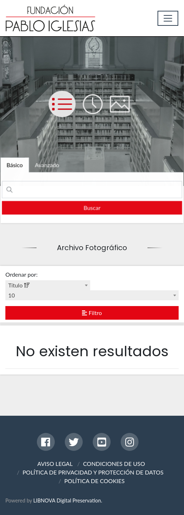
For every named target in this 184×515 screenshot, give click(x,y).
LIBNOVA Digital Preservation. (67, 500)
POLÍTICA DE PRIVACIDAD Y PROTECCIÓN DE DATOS (93, 472)
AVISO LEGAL (55, 463)
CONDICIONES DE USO (114, 463)
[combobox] (47, 285)
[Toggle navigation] (168, 18)
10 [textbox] (11, 295)
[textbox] (47, 285)
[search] (92, 207)
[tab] (16, 165)
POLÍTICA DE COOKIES (94, 480)
